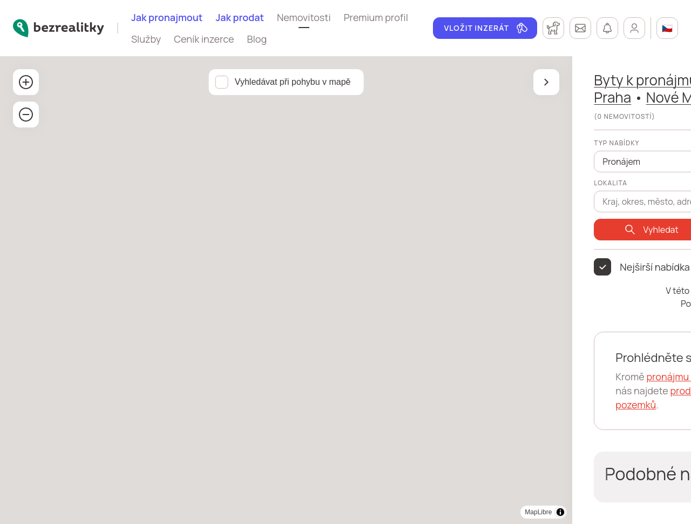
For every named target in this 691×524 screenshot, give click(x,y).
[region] (156, 290)
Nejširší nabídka (396, 266)
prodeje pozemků (394, 404)
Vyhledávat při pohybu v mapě (163, 81)
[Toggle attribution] (301, 512)
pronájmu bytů (419, 376)
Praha (471, 80)
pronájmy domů (535, 376)
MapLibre (279, 512)
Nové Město (437, 97)
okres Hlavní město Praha (585, 80)
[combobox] (445, 195)
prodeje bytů (469, 390)
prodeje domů (533, 390)
